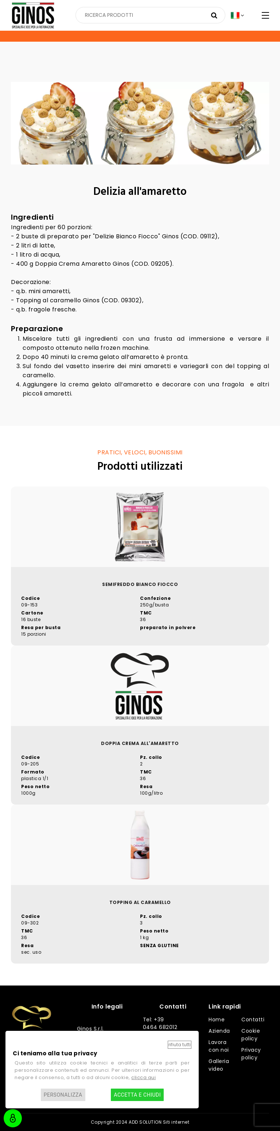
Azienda (219, 1030)
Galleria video (219, 1065)
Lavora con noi (219, 1046)
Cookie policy (250, 1034)
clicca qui (143, 1077)
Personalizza (63, 1095)
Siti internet (176, 1122)
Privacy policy (251, 1053)
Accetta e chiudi (137, 1095)
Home (217, 1019)
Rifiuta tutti (179, 1044)
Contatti (252, 1019)
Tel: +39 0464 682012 (160, 1023)
